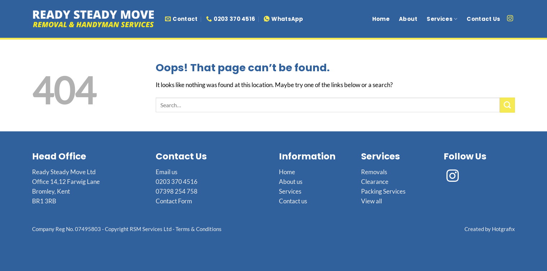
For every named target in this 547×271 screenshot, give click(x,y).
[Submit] (507, 105)
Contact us (293, 201)
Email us (166, 172)
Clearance (374, 181)
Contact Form (174, 201)
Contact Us (483, 19)
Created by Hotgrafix (489, 229)
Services (442, 19)
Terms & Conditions (198, 229)
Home (381, 19)
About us (290, 181)
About (408, 19)
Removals (374, 172)
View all (371, 201)
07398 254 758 (176, 191)
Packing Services (383, 191)
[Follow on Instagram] (510, 18)
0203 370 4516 (176, 181)
